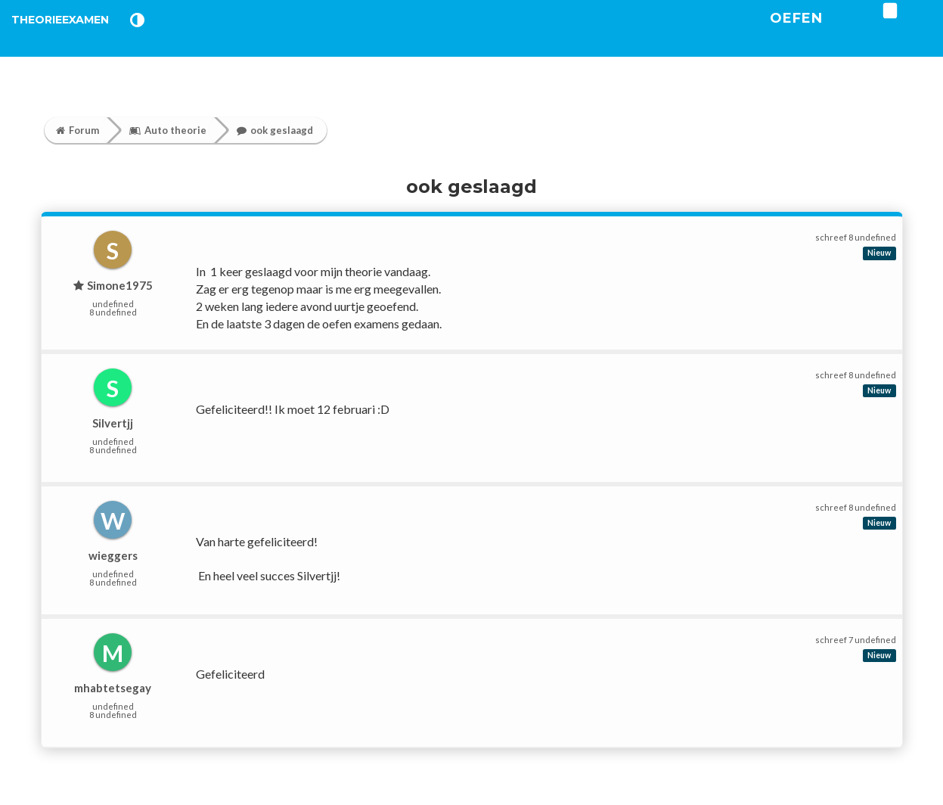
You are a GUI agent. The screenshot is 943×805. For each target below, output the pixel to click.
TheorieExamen (85, 37)
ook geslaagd (275, 130)
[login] (936, 29)
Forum (77, 130)
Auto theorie (167, 130)
